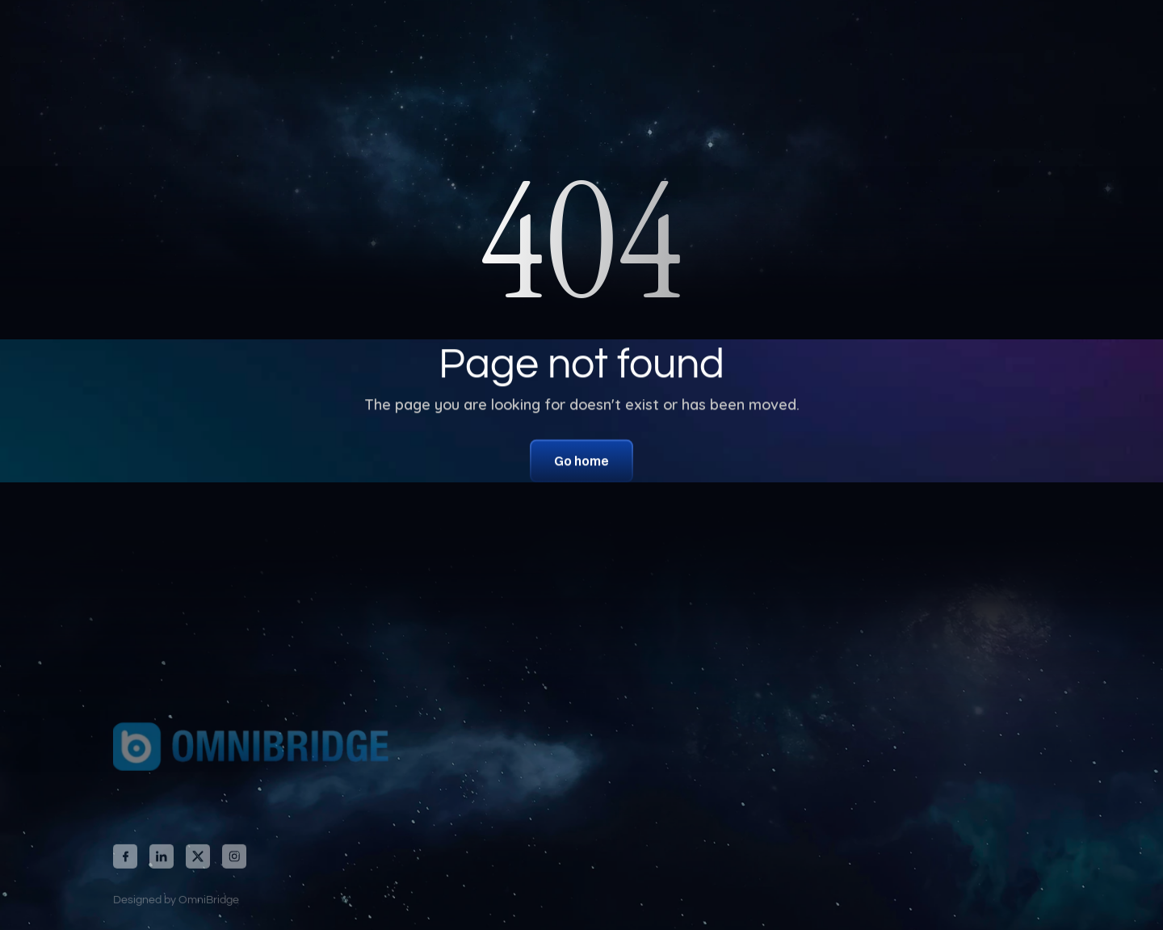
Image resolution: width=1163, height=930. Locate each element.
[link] (246, 752)
